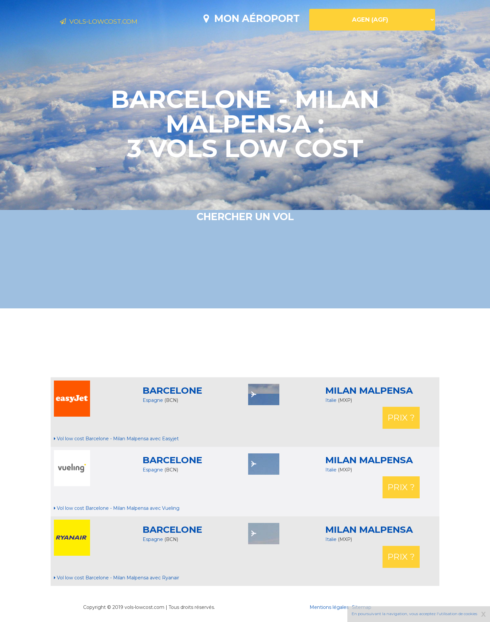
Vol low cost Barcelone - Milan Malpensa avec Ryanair (116, 578)
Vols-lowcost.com (112, 22)
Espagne (153, 400)
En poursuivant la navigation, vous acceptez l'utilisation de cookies (414, 613)
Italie (331, 400)
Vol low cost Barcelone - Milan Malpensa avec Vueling (116, 508)
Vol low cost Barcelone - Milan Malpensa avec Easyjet (116, 439)
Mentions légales (329, 607)
